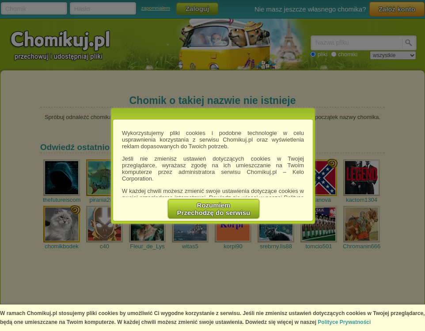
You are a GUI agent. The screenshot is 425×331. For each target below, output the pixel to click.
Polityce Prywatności (344, 322)
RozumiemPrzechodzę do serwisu (213, 208)
